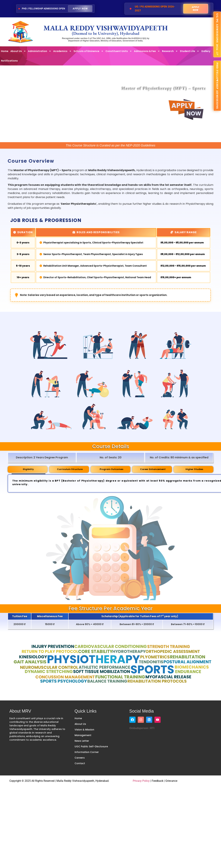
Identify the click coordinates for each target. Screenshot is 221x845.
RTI (151, 728)
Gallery (205, 51)
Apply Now (80, 8)
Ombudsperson (138, 728)
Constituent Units (118, 51)
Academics (62, 51)
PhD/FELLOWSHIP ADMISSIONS (217, 86)
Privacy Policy (141, 780)
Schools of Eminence (88, 51)
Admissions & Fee (147, 51)
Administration (39, 51)
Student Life (189, 51)
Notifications (9, 60)
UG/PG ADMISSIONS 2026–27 (217, 34)
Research (170, 51)
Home (4, 51)
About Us (18, 51)
